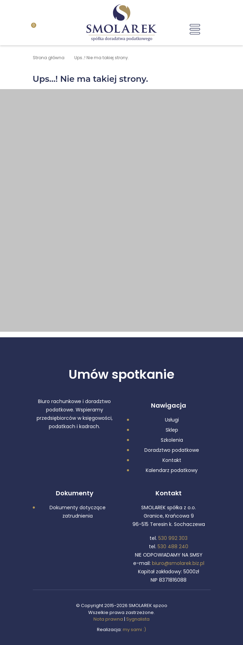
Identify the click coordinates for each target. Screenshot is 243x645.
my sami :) (134, 629)
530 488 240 (173, 546)
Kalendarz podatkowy (172, 470)
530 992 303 (173, 538)
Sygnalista (138, 619)
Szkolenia (172, 439)
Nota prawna (108, 619)
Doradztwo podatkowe (171, 450)
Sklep (172, 429)
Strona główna (48, 58)
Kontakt (171, 460)
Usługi (172, 419)
